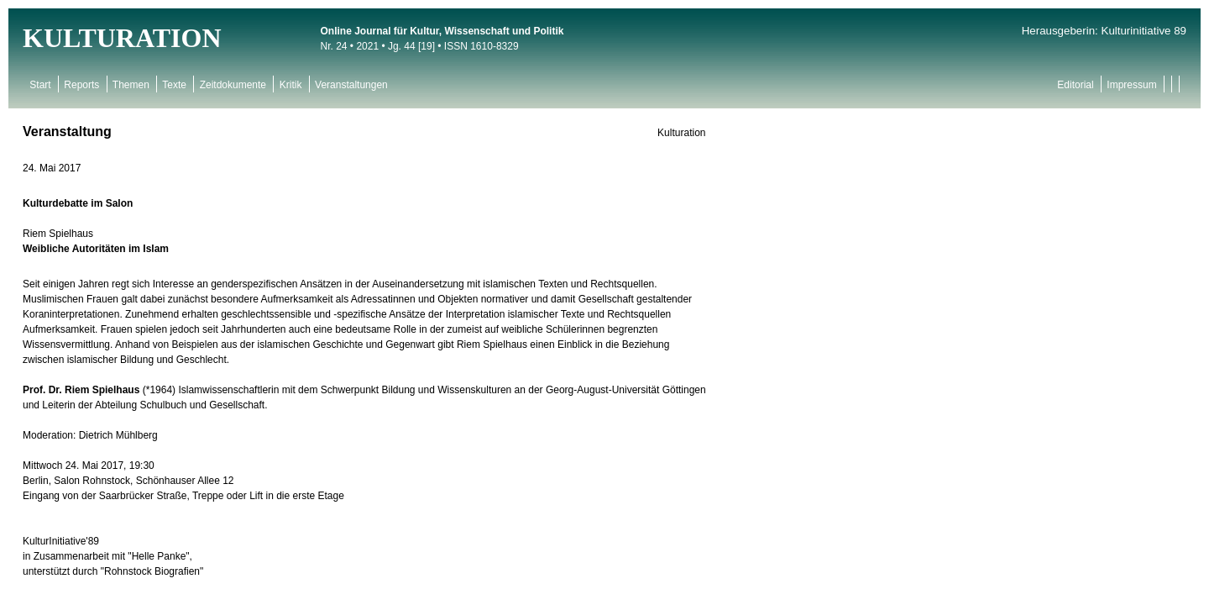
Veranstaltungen (351, 85)
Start (40, 85)
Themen (131, 85)
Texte (174, 85)
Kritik (290, 85)
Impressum (1131, 85)
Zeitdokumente (232, 85)
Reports (81, 85)
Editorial (1075, 85)
